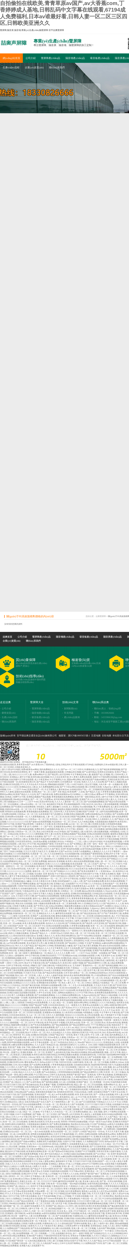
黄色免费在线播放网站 (93, 931)
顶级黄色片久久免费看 (54, 859)
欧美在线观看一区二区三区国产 (84, 864)
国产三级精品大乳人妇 (21, 893)
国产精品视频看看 (60, 1025)
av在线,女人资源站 (70, 807)
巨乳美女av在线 (53, 1122)
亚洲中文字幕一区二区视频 (113, 849)
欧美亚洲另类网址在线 (61, 1136)
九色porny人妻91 (110, 787)
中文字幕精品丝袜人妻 (81, 774)
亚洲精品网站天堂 (89, 896)
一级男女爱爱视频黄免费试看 (44, 1238)
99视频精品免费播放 (63, 866)
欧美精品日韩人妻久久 (106, 799)
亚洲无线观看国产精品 (101, 921)
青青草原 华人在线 (21, 1035)
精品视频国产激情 (45, 844)
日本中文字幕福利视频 (118, 844)
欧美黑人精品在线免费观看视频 (80, 861)
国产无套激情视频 (89, 948)
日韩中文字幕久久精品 (42, 893)
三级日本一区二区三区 (87, 1067)
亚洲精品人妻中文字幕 (20, 777)
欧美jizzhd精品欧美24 (15, 1129)
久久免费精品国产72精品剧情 (16, 1228)
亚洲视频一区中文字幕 (43, 1193)
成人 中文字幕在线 (119, 916)
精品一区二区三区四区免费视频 (32, 861)
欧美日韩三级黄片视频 (73, 963)
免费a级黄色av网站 (29, 769)
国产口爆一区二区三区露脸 (115, 1243)
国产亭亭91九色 (41, 906)
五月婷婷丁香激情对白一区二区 (87, 965)
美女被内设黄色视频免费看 (110, 948)
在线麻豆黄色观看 (31, 1007)
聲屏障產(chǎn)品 (50, 58)
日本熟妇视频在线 (60, 869)
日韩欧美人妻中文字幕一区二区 (33, 1208)
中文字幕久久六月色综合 (90, 884)
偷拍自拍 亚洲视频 (56, 861)
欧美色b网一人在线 (76, 792)
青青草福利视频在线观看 (71, 1000)
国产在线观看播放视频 (90, 1109)
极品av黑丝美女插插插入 (93, 891)
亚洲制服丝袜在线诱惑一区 (48, 983)
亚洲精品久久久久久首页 (24, 983)
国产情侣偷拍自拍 (30, 1084)
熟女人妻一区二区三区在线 (82, 933)
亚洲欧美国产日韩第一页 (87, 811)
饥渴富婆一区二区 (38, 854)
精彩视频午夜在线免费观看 (21, 948)
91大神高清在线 (67, 1221)
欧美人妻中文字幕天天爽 (107, 797)
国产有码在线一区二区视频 (99, 1127)
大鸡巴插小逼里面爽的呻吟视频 (111, 1055)
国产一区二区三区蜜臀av (41, 799)
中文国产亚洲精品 (93, 943)
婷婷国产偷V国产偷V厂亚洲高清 (81, 1074)
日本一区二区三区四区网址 (101, 1196)
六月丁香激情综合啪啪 (44, 1201)
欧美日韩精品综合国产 (94, 906)
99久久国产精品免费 (12, 1037)
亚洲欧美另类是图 (11, 784)
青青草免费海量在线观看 (20, 980)
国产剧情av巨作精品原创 (63, 1151)
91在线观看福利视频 (112, 841)
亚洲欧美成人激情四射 (104, 960)
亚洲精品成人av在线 (97, 1037)
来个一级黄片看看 (36, 772)
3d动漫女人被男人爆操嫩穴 (48, 807)
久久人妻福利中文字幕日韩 (21, 960)
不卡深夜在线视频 (80, 1196)
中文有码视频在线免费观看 (105, 856)
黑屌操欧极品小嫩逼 (22, 881)
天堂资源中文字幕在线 (85, 1050)
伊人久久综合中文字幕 (52, 1089)
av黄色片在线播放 (35, 836)
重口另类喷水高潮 (93, 787)
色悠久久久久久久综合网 (92, 782)
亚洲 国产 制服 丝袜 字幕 (19, 1047)
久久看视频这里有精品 (98, 968)
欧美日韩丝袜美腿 (87, 809)
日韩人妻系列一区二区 (13, 1176)
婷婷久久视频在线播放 (18, 933)
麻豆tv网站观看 (26, 1074)
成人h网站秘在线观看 (104, 898)
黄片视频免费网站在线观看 (85, 826)
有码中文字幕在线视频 (109, 839)
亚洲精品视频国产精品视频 (38, 797)
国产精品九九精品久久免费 (12, 1166)
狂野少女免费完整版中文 (65, 960)
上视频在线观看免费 (40, 1231)
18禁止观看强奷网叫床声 (115, 1005)
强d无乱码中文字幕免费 (35, 1218)
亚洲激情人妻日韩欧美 (15, 1213)
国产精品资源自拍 (88, 913)
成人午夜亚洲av (41, 779)
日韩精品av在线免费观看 (36, 1002)
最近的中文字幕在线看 (15, 1151)
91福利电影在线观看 (59, 1171)
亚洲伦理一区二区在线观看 (58, 1176)
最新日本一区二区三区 (42, 871)
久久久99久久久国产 (66, 1010)
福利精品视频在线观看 (115, 829)
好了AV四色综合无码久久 (65, 1042)
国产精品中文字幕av (82, 866)
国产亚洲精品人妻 (75, 831)
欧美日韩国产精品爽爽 (75, 816)
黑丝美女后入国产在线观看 (89, 1057)
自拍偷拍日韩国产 (101, 1092)
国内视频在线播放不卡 (82, 1136)
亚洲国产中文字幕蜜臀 (49, 978)
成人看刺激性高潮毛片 (63, 888)
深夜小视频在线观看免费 (44, 903)
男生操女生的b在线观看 (109, 945)
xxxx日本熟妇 (60, 831)
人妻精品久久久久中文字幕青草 (106, 851)
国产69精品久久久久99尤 (65, 871)
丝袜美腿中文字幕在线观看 (21, 779)
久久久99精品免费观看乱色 (68, 995)
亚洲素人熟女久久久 (46, 936)
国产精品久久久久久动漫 (87, 876)
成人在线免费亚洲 (21, 1134)
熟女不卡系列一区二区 (35, 1032)
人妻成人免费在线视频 (13, 1218)
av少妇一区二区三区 (78, 824)
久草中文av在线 (43, 993)
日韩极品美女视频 (73, 772)
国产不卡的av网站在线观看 (72, 787)
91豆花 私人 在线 (65, 1211)
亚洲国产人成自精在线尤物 (42, 916)
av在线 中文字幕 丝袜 (104, 1040)
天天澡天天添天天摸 (82, 1161)
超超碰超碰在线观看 (55, 772)
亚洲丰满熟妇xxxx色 (76, 1129)
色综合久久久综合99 (55, 923)
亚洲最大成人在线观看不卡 (66, 884)
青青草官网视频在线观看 (11, 990)
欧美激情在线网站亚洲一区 (38, 1151)
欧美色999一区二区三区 (98, 1097)
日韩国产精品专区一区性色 (40, 968)
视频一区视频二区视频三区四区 (74, 1060)
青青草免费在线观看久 (25, 1159)
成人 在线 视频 (51, 990)
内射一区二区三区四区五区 (35, 1037)
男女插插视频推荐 (72, 804)
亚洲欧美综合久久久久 (40, 1179)
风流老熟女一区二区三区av (64, 822)
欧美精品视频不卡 (114, 1030)
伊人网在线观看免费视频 (26, 1154)
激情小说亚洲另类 (21, 916)
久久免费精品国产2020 (93, 1141)
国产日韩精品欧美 (73, 923)
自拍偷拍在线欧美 (120, 789)
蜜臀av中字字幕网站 (105, 794)
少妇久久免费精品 (13, 1198)
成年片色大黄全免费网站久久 (34, 1149)
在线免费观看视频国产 (40, 876)
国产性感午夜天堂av (107, 826)
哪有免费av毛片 (31, 1062)
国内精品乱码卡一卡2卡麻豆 (101, 1231)
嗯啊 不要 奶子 (24, 826)
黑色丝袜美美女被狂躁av (24, 936)
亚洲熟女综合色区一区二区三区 (17, 1131)
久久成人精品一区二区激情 (61, 1002)
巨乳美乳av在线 (73, 1022)
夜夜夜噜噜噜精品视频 (97, 1203)
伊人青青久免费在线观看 (81, 777)
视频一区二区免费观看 (112, 1057)
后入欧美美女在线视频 (72, 1012)
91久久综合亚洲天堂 (59, 777)
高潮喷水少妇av (112, 906)
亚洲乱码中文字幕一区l (113, 854)
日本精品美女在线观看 (102, 893)
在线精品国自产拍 (78, 789)
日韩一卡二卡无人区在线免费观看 (77, 985)
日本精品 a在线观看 (41, 901)
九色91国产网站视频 (106, 1228)
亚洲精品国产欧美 (59, 901)
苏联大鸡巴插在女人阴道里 (63, 876)
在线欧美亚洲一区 (44, 886)
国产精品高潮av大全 (96, 846)
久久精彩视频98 (37, 864)
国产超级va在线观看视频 (40, 822)
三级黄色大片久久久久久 (11, 1007)
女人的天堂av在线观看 (107, 1191)
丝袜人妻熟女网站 (98, 938)
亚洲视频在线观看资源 (66, 1201)
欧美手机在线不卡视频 (55, 1022)
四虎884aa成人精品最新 (52, 1146)
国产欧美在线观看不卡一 (88, 871)
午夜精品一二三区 (73, 841)
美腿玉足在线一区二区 (30, 1181)
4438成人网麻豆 (30, 965)
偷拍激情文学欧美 (55, 804)
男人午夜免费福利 (101, 807)
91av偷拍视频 (86, 807)
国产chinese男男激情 (53, 1198)
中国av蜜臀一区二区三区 (91, 978)
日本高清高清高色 (23, 841)
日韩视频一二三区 (11, 1020)
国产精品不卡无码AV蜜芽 (47, 782)
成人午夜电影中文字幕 (111, 1015)
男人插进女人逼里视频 (91, 1114)
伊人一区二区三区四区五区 (89, 988)
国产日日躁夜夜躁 (87, 1102)
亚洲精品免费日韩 (8, 918)
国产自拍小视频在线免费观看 (38, 1067)
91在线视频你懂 (72, 854)
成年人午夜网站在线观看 (114, 1112)
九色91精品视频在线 (76, 1087)
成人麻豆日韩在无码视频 (31, 1119)
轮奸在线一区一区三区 (54, 1119)
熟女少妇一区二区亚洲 (83, 916)
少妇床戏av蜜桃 (39, 841)
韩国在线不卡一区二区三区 (82, 1040)
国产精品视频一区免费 (17, 998)
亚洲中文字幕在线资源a (53, 921)
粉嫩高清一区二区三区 (113, 936)
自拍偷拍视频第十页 (12, 978)
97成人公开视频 (73, 1164)
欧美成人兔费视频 (55, 1218)
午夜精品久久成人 (77, 1186)
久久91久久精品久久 (84, 836)
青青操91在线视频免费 (15, 811)
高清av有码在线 (46, 802)
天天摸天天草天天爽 (25, 896)
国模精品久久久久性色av (94, 1030)
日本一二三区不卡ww (16, 789)
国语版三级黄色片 (11, 888)
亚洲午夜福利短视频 (70, 849)
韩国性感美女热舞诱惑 (15, 1124)
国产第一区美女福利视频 (33, 1030)
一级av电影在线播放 (77, 1183)
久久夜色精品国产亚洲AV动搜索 (72, 1223)
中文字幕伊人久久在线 (68, 1174)
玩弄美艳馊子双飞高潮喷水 (51, 814)
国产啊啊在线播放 (27, 884)
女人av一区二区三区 (35, 1015)
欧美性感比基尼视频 (40, 777)
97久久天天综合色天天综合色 (33, 784)
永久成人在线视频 (67, 1082)
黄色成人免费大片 (33, 1166)
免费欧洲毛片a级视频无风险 (47, 829)
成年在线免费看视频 (109, 811)
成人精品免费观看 (115, 963)
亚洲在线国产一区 (35, 789)
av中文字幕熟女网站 (65, 950)
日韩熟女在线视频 (17, 1099)
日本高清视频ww (120, 893)
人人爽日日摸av (88, 794)
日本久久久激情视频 (55, 1015)
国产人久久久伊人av (65, 1027)
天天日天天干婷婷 (78, 1149)
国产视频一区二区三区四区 (45, 1114)
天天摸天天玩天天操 (32, 973)
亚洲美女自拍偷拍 (105, 772)
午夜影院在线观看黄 (116, 1037)
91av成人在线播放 (52, 970)
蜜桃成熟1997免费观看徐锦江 (84, 1117)
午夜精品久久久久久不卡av (29, 921)
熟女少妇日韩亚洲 (45, 831)
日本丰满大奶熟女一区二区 (76, 973)
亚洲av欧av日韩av (79, 1079)
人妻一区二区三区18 (55, 816)
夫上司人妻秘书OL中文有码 (29, 849)
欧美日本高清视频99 (92, 1000)
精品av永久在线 (92, 1166)
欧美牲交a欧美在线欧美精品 (44, 1055)
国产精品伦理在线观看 (115, 802)
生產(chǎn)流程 (11, 67)
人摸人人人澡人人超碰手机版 (49, 975)
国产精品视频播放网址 (79, 938)
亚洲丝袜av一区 (108, 871)
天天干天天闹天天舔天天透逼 (98, 1104)
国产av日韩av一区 (101, 1154)
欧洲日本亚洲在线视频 (81, 1176)
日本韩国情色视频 (113, 824)
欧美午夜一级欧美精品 (85, 797)
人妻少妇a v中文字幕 (26, 844)
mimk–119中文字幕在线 (10, 965)
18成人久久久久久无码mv (61, 1069)
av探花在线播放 (33, 1213)
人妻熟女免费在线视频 (111, 1109)
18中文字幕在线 (32, 955)
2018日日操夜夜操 (116, 973)
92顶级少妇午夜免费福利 (69, 1191)
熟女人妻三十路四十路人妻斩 (101, 1223)
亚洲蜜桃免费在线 (65, 1084)
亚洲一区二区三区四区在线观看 (109, 933)
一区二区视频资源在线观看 (99, 789)
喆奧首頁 (7, 637)
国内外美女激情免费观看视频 (77, 975)
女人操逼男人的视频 (16, 1109)
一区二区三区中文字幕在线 (66, 878)
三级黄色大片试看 (42, 824)
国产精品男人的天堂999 (58, 774)
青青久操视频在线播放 (100, 888)
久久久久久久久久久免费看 (19, 871)
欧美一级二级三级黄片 (19, 953)
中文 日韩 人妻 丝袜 (100, 1035)
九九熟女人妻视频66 (14, 955)
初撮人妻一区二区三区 (105, 861)
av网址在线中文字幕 (22, 938)
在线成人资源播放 (111, 978)
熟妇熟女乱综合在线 (80, 1124)
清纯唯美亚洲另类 (65, 1092)
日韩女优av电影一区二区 (24, 1000)
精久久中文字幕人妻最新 (72, 829)
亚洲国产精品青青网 (24, 824)
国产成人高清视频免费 (114, 1089)
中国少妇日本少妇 (89, 804)
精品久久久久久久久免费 (59, 953)
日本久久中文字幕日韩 (21, 1117)
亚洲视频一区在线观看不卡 (15, 1097)
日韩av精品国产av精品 (24, 1092)
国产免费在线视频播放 (60, 1124)
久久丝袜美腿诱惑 (21, 854)
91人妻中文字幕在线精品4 (17, 876)
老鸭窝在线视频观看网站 (41, 1134)
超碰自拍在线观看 (22, 792)
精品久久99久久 (23, 1211)
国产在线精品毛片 (54, 963)
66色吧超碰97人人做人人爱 (70, 881)
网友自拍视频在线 (85, 960)
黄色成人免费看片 (60, 1144)
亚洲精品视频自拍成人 (27, 950)
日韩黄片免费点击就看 (22, 906)
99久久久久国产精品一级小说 (112, 1117)
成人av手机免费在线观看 (14, 943)
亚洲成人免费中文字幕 (15, 797)
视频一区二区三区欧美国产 (116, 1087)
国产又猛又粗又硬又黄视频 (86, 945)
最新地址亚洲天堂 (80, 1032)
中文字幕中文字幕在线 (109, 1012)
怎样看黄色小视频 (48, 1007)
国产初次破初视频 (83, 950)
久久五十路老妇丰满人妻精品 (50, 1226)
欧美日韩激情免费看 (43, 960)
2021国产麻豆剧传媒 (91, 958)
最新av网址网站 (74, 779)
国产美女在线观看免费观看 (76, 1146)
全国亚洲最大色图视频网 (115, 1164)
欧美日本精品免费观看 (115, 881)
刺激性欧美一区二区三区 (74, 846)
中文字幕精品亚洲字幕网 (65, 1193)
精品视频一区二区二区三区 (33, 856)
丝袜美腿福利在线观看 (92, 1020)
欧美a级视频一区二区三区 (101, 1060)
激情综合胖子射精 (100, 1027)
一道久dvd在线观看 (41, 1131)
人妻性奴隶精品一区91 (33, 990)
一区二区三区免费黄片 (13, 1156)
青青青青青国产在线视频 (68, 1213)
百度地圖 (96, 735)
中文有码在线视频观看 (85, 1017)
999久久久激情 (6, 792)
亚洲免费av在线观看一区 (16, 816)
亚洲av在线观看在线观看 (98, 834)
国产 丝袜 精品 (59, 792)
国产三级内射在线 (45, 794)
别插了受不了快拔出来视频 (64, 1179)
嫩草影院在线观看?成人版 (67, 913)
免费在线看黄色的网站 (98, 869)
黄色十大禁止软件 (15, 963)
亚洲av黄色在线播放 (77, 1203)
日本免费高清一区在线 (70, 782)
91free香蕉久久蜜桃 (57, 1037)
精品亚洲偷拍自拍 (77, 928)
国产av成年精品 (89, 772)
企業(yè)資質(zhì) (34, 67)
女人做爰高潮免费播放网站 (99, 1149)
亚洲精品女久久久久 (45, 913)
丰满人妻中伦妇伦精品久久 (15, 819)
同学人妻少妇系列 (104, 809)
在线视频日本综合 (56, 841)
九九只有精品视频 (85, 822)
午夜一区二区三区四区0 (57, 856)
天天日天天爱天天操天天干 (35, 851)
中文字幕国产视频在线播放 (45, 809)
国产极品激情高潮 (116, 1206)
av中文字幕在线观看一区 (41, 1042)
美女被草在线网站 (23, 1079)
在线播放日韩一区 (100, 1176)
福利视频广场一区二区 (64, 980)
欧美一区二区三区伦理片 (37, 1129)
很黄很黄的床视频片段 (21, 901)
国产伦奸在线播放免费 (93, 881)
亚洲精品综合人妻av (28, 787)
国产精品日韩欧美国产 (116, 1077)
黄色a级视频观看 (95, 1052)
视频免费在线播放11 (73, 906)
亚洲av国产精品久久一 (40, 933)
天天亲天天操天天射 (12, 1084)
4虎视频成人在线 (117, 831)
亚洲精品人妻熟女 (57, 1164)
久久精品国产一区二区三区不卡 (28, 859)
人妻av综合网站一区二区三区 (32, 804)
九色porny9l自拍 (88, 995)
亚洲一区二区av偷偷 (12, 923)
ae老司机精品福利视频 (90, 849)
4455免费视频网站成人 (103, 990)
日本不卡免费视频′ (23, 1114)
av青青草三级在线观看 (13, 970)
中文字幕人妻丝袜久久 (35, 1107)
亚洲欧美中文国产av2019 (60, 851)
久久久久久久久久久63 (17, 822)
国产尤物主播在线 (31, 931)
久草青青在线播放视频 (110, 792)
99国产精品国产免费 (38, 1005)
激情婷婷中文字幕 (64, 1161)
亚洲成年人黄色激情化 (74, 940)
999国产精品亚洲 (21, 864)
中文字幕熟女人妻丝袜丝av (57, 789)
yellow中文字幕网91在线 (92, 1164)
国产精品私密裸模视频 (110, 769)
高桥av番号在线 (38, 1047)
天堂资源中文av (61, 844)
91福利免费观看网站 (59, 928)
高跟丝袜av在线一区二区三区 (18, 809)
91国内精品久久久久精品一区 (102, 1144)
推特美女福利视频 (112, 970)
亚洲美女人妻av (20, 839)
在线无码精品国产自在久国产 (37, 1087)
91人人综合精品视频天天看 (111, 1221)
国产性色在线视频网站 (41, 1025)
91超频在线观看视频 (24, 1040)
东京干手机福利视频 (46, 1196)
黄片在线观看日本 (85, 1179)
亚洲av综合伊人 (7, 1079)
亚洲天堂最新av (81, 888)
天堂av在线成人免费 (83, 1092)
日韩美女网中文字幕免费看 (77, 1226)
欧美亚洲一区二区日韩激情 (99, 1159)
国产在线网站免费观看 (39, 1065)
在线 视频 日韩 (43, 1183)
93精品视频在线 (103, 878)
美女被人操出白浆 (90, 1181)
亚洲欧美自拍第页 (62, 893)
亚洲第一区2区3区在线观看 (64, 988)
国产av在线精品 (49, 1072)
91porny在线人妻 (113, 891)
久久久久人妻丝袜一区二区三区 (69, 802)
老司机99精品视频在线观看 (66, 799)
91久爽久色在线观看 (61, 1228)
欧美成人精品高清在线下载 (92, 1213)
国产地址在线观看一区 (96, 1129)
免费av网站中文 (40, 774)
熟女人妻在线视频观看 (108, 804)
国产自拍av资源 (107, 1007)
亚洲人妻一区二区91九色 (73, 1166)
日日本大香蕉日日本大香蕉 (44, 881)
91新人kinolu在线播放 (95, 940)
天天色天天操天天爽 (26, 1183)
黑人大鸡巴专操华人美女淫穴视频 (82, 784)
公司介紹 (31, 58)
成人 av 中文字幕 (78, 1097)
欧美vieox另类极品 (73, 859)
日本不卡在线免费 (72, 948)
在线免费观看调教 (19, 1077)
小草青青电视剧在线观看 (62, 1065)
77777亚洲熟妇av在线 (67, 955)
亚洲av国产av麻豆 (35, 1236)
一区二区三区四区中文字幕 (12, 1089)
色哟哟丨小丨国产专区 (42, 826)
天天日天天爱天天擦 (114, 1131)
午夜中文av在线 (118, 1092)
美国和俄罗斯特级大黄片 (39, 998)
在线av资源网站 (40, 846)
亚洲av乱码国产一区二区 (47, 1159)
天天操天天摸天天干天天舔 (87, 918)
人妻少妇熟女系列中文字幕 (91, 1238)
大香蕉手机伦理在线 (26, 886)
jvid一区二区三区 (103, 1201)
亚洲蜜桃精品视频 (13, 958)
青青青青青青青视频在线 (82, 898)
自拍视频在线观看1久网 (88, 955)
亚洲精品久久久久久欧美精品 (102, 1002)
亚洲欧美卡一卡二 (34, 1109)
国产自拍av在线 (31, 1156)
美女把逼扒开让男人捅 (37, 943)
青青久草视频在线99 (72, 1189)
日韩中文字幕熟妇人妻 (34, 1176)
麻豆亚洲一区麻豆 (101, 1099)
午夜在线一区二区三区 (87, 839)
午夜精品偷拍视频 (30, 1010)
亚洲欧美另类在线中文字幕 (86, 874)
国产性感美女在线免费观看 (23, 807)
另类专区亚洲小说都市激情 (71, 1062)
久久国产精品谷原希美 (23, 1201)
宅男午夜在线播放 (104, 1017)
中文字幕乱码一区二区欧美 (15, 988)
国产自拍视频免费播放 (94, 802)
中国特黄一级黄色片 (112, 1020)
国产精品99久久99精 (74, 943)
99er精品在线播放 (21, 799)
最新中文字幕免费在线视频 (105, 777)
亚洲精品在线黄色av (98, 973)
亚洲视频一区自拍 (101, 1082)
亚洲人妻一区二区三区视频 (21, 874)
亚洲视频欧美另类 (62, 968)
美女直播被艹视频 (8, 849)
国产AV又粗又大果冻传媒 (87, 911)
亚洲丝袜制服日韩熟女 (77, 1231)
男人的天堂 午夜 (59, 1203)
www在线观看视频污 (37, 1077)
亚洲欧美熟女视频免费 (74, 814)
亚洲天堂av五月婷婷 (60, 933)
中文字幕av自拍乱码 (64, 874)
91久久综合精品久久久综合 (59, 1032)
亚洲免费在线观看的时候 (105, 993)
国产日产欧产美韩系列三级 (109, 913)
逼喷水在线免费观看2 (22, 1017)
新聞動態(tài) (70, 708)
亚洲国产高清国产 (87, 878)
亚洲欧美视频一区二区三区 (87, 980)
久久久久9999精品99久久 (59, 1099)
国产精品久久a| (92, 792)
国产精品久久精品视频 (107, 995)
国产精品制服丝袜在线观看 (107, 1169)
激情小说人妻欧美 (41, 898)
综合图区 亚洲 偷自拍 (44, 874)
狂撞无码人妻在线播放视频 (96, 831)
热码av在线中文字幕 (49, 1062)
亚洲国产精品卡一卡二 (75, 1119)
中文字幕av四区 (76, 1171)
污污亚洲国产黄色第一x (15, 1241)
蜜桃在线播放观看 (64, 916)
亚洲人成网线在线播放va (63, 993)
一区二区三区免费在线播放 (76, 1112)
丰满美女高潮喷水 (107, 874)
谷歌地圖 (106, 735)
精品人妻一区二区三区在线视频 (88, 1084)
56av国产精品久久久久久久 (90, 1042)
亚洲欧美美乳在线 (15, 1062)
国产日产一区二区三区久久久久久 (59, 836)
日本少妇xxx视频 (20, 1065)
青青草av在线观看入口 (92, 1005)
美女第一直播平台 (11, 1052)
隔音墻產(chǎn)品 (75, 58)
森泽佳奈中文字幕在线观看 (25, 878)
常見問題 (68, 713)
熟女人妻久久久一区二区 (97, 928)
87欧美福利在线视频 (38, 1164)
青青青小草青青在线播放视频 (74, 1122)
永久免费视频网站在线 (49, 787)
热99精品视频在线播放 (68, 1055)
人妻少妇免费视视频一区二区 (34, 911)
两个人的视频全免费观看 (22, 995)
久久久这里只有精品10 (45, 1045)
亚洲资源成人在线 (111, 1042)
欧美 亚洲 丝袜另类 (83, 1094)
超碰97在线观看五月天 (60, 898)
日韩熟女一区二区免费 (71, 891)
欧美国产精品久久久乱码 (24, 794)
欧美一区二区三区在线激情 (103, 926)
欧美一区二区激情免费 (101, 886)
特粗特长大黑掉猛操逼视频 (21, 829)
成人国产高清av (24, 846)
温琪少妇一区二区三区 (19, 1027)
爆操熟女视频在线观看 (68, 809)
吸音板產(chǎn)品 (100, 58)
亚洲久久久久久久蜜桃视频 (31, 834)
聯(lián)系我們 (56, 67)
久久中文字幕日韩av (84, 993)
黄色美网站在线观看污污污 (25, 1161)
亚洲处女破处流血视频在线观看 (21, 993)
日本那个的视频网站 (81, 851)
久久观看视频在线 (37, 816)
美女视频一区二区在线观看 (98, 816)
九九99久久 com (7, 896)
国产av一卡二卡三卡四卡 (72, 769)
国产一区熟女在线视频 (103, 1094)
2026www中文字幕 (8, 826)
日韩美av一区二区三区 (27, 814)
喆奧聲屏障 (101, 616)
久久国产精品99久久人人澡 (111, 903)
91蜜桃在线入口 (91, 769)
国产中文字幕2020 (41, 1117)
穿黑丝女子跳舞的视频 (112, 1000)
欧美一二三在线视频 (31, 958)
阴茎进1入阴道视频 (22, 1055)
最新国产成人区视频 (101, 774)
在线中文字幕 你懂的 (72, 1141)
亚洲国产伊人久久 (87, 799)
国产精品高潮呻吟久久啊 (95, 963)
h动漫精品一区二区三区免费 (113, 983)
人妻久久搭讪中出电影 (10, 769)
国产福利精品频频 (23, 928)
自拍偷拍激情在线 (28, 888)
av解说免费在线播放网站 (113, 943)
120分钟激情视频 (73, 1020)
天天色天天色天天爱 (103, 985)
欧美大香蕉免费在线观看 (34, 923)
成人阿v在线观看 (91, 1015)
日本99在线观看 (55, 846)
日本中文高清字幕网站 (70, 1243)
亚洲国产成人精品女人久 (14, 1082)
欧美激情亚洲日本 (27, 782)
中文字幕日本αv (14, 931)
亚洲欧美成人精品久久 (71, 958)
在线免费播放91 (10, 861)
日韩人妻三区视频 (103, 836)
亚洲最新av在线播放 (51, 1012)
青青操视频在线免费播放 (63, 797)
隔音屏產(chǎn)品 (112, 637)
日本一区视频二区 (40, 928)
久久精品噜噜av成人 (53, 1109)
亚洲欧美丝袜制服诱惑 (81, 893)
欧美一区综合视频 (59, 1183)
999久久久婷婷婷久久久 (103, 819)
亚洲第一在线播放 (99, 953)
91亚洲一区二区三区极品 (33, 908)
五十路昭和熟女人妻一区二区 (65, 1102)
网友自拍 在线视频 (23, 903)
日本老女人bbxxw (27, 1057)
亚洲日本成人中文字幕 (64, 918)
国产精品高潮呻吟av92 (79, 1025)
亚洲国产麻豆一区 (84, 1082)
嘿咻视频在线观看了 (57, 784)
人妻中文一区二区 (110, 958)
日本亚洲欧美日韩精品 (17, 1069)
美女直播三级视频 (71, 1109)
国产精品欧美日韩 (45, 884)
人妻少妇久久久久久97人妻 (19, 774)
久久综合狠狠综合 (56, 854)
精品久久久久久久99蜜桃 (16, 1005)
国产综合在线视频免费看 (30, 1104)
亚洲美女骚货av (37, 1127)
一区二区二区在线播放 (94, 829)
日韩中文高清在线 (57, 1074)
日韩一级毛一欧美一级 (97, 844)
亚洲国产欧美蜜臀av (101, 950)
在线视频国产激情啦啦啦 (91, 854)
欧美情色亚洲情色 (19, 772)
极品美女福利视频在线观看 (81, 901)
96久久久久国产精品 (24, 945)
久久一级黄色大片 (74, 931)
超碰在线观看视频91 (34, 970)
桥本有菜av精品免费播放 (14, 1236)
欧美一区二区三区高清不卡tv (32, 926)
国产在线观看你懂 (64, 1216)
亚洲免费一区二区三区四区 (38, 1203)
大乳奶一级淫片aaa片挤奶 (100, 1122)
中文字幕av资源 (45, 888)
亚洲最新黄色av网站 (63, 826)
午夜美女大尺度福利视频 (64, 1057)
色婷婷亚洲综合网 (47, 1010)
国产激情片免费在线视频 (24, 1050)
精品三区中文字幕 (83, 1027)
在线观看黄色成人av (80, 886)
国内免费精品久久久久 (50, 769)
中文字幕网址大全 (58, 779)
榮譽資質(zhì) (8, 713)
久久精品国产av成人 (49, 1243)
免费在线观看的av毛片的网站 (67, 794)
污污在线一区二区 (47, 950)
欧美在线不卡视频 (44, 866)
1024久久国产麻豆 (68, 839)
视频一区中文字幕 (112, 1052)
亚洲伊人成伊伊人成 (96, 1077)
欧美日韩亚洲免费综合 (66, 936)
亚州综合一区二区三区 (60, 819)
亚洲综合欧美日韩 (116, 779)
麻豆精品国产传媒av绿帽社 (94, 779)
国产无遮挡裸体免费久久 (56, 908)
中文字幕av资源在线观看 (22, 1191)
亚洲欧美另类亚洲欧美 (49, 891)
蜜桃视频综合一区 (38, 953)
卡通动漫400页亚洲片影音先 (56, 1236)
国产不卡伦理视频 (15, 1087)
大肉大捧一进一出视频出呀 (110, 784)
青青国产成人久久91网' (108, 1189)
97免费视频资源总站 (65, 1050)
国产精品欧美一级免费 (38, 1069)
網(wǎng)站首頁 (11, 58)
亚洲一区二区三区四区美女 (93, 1022)
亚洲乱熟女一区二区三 (42, 792)
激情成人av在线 (88, 1191)
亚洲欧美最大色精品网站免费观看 (44, 839)
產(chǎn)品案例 (72, 717)
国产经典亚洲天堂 (25, 918)
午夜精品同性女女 (30, 891)
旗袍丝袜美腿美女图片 (94, 1156)
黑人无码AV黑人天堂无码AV (62, 811)
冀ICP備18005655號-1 (79, 735)
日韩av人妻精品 (92, 983)
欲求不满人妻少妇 (95, 970)
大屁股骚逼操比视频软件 (106, 822)
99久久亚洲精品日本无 (88, 903)
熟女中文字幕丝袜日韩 (34, 963)
